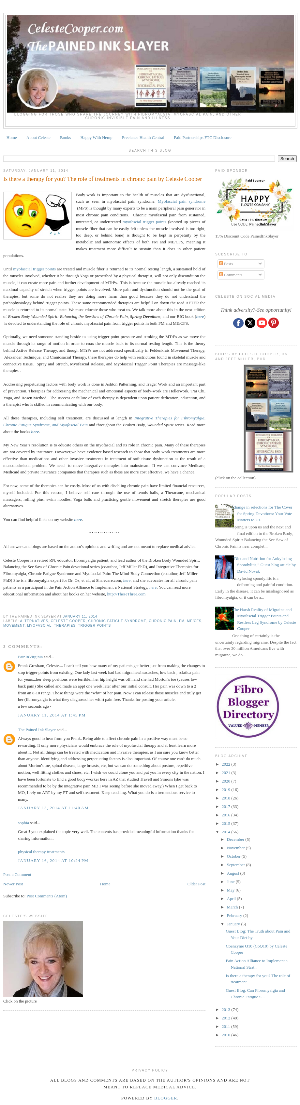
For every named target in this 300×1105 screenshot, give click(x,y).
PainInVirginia (30, 656)
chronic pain (162, 621)
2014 (226, 831)
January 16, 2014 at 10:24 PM (53, 860)
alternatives (34, 621)
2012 (226, 1018)
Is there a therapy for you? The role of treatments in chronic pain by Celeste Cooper (102, 179)
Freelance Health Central (143, 137)
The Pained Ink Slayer (37, 729)
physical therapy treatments (41, 851)
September (236, 864)
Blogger (165, 1098)
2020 (226, 781)
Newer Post (13, 883)
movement (14, 625)
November (236, 847)
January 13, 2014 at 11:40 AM (53, 807)
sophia (23, 822)
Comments (231, 274)
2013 (226, 1009)
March (233, 907)
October (234, 856)
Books (65, 137)
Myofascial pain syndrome (181, 201)
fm (182, 621)
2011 (226, 1026)
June (231, 881)
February (235, 915)
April (232, 898)
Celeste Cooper (68, 621)
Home (12, 137)
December (236, 839)
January (234, 923)
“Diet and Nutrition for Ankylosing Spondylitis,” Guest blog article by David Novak (264, 565)
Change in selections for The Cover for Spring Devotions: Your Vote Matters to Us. (262, 513)
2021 (226, 772)
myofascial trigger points (144, 221)
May (231, 890)
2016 (226, 814)
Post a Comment (17, 874)
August (233, 873)
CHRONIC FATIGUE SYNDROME (117, 621)
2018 (226, 798)
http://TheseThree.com (126, 594)
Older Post (196, 883)
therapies (65, 625)
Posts (226, 263)
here (78, 519)
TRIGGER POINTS (94, 625)
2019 (226, 789)
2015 (226, 823)
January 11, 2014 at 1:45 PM (52, 715)
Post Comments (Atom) (47, 896)
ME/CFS (194, 621)
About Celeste (38, 137)
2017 (226, 806)
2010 (226, 1034)
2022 (226, 764)
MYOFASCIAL (39, 625)
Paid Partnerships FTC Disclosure (203, 137)
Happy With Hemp (96, 137)
